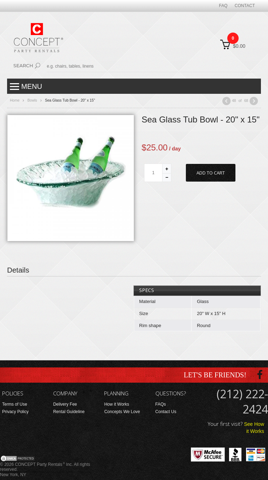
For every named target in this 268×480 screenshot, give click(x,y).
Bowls (32, 100)
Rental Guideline (69, 411)
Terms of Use (14, 404)
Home (14, 100)
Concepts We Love (122, 411)
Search (23, 65)
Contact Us (165, 411)
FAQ (223, 5)
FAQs (160, 404)
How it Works (116, 404)
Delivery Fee (65, 404)
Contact (245, 5)
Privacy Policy (15, 411)
